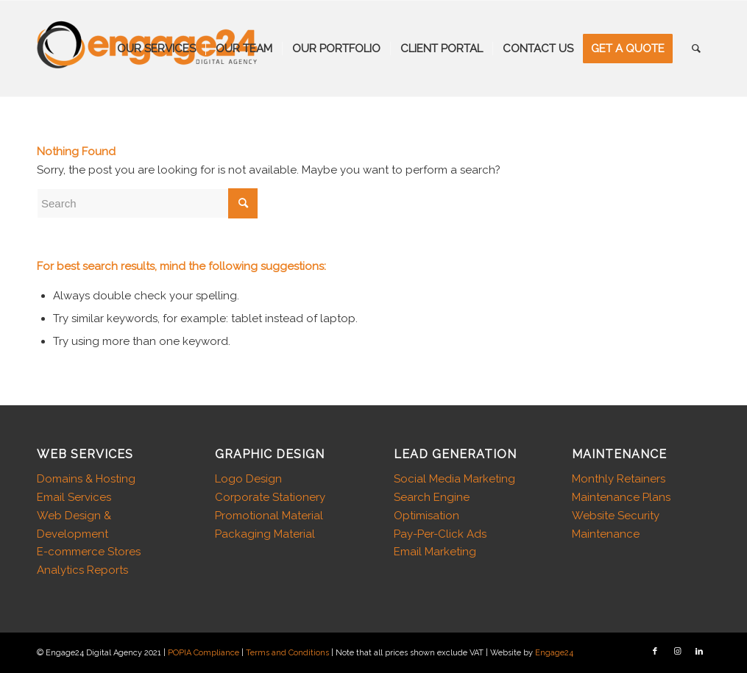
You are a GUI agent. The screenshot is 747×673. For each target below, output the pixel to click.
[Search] (696, 48)
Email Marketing (435, 551)
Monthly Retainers (618, 478)
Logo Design (248, 478)
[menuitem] (156, 48)
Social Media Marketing (454, 478)
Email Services (74, 497)
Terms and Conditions (287, 653)
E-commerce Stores (89, 551)
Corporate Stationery (270, 497)
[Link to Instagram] (677, 652)
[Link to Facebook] (655, 652)
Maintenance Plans (621, 497)
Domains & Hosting (86, 478)
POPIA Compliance (203, 653)
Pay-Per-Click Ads (440, 534)
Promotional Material (269, 515)
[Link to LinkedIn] (699, 652)
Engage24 (554, 653)
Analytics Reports (82, 570)
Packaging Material (265, 534)
